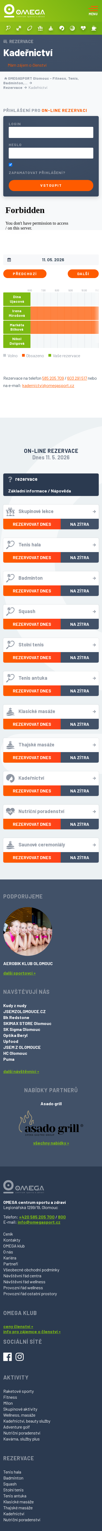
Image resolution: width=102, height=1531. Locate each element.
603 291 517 (77, 378)
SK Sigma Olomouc (21, 1029)
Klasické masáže (18, 1501)
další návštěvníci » (21, 1071)
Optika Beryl (15, 1035)
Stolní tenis (13, 1489)
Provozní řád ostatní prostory (30, 1293)
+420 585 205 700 (37, 1216)
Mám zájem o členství (27, 64)
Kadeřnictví (13, 1513)
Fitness (10, 1397)
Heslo (15, 144)
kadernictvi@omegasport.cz (48, 385)
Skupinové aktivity (20, 1408)
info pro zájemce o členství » (32, 1331)
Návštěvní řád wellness (24, 1281)
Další (83, 273)
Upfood (10, 1041)
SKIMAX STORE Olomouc (27, 1023)
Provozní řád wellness (23, 1287)
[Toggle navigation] (93, 10)
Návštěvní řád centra (22, 1275)
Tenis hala (12, 1471)
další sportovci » (19, 972)
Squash (10, 1483)
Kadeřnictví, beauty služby (26, 1420)
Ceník (8, 1233)
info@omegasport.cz (39, 1221)
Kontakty (11, 1239)
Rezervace (15, 87)
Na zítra (79, 524)
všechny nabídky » (51, 1142)
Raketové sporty (18, 1391)
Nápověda (61, 490)
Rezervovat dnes (32, 524)
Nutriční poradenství (21, 1432)
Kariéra (9, 1257)
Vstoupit (51, 185)
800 (62, 1216)
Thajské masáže (18, 1507)
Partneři (10, 1263)
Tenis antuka (14, 1495)
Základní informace (27, 490)
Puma (8, 1059)
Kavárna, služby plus (21, 1438)
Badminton (13, 1477)
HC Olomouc (15, 1053)
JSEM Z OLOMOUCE (22, 1047)
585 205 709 (53, 378)
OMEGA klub (14, 1245)
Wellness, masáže (19, 1414)
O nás (8, 1251)
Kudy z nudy (14, 1005)
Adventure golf (16, 1426)
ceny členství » (18, 1326)
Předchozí (25, 273)
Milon (8, 1403)
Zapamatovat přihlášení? (37, 172)
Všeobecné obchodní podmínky (31, 1269)
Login (15, 123)
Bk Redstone (16, 1017)
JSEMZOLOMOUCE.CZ (24, 1011)
